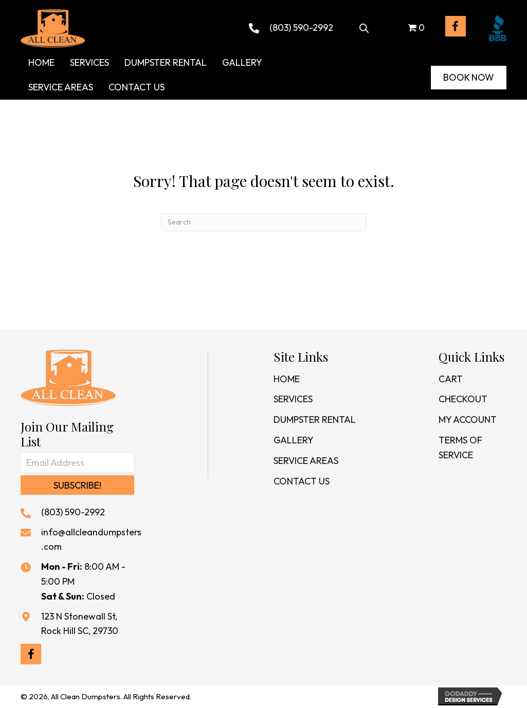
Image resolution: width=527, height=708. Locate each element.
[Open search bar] (364, 26)
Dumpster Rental (315, 419)
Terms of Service (460, 447)
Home (287, 379)
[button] (455, 26)
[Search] (264, 222)
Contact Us (302, 481)
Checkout (463, 399)
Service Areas (306, 461)
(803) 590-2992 (301, 27)
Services (293, 399)
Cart (451, 379)
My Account (468, 419)
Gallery (294, 440)
